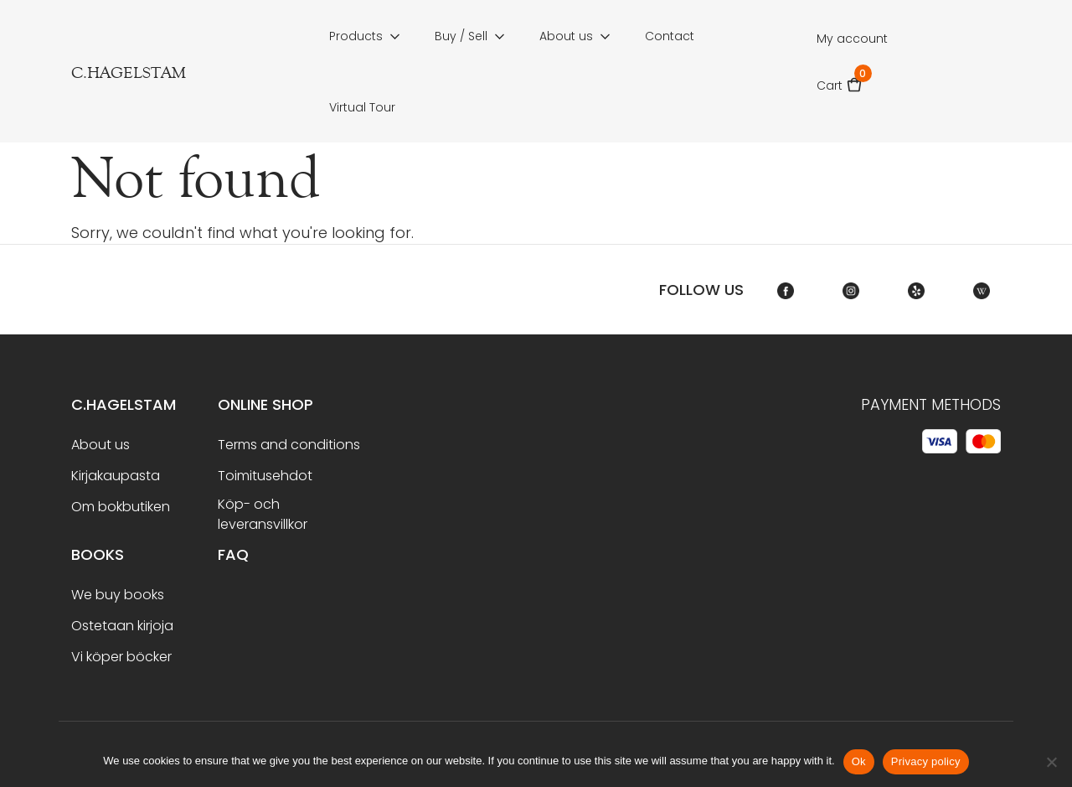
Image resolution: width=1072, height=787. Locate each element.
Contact (669, 36)
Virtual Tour (362, 107)
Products (356, 36)
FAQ (233, 554)
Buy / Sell (461, 36)
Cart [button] (840, 80)
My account (852, 38)
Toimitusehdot (265, 475)
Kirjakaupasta (115, 475)
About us (566, 36)
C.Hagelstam (123, 404)
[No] (1051, 761)
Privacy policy (926, 761)
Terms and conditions (289, 444)
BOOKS (97, 554)
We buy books (117, 594)
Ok (859, 761)
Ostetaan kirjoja (122, 625)
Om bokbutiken (120, 506)
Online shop (265, 404)
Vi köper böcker (121, 656)
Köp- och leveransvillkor (262, 514)
